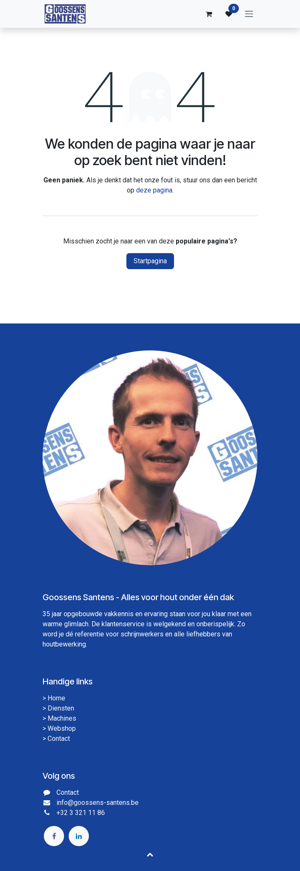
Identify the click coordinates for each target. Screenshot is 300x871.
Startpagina (150, 261)
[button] (150, 854)
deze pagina (154, 190)
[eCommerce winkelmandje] (208, 13)
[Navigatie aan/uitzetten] (249, 14)
